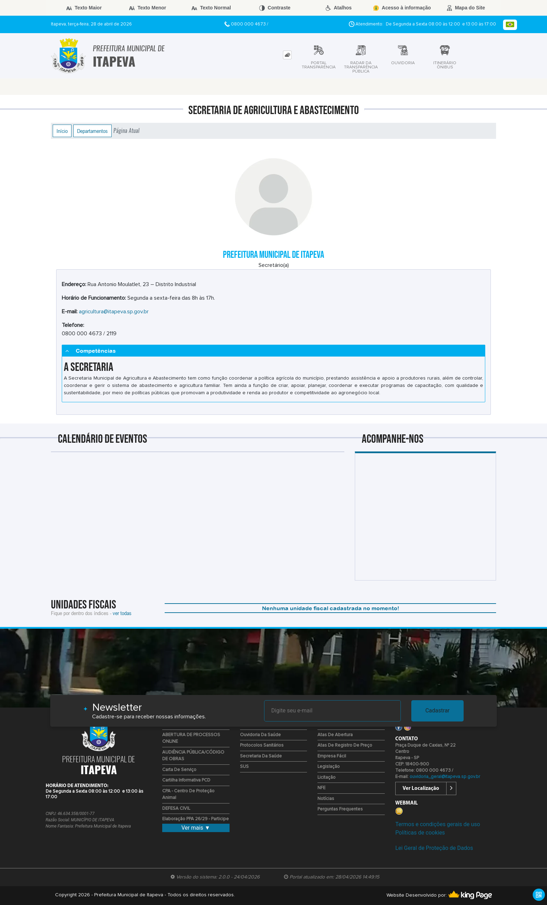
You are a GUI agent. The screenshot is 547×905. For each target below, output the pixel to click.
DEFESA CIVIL (176, 808)
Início (62, 130)
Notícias (325, 798)
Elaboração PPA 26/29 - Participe (195, 819)
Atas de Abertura (335, 735)
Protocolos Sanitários (262, 745)
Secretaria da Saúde (261, 756)
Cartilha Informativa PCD (186, 780)
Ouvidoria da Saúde (260, 735)
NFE (321, 788)
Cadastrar (437, 710)
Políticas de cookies (420, 832)
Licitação (326, 777)
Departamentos (92, 130)
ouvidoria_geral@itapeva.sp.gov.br (445, 777)
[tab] (287, 55)
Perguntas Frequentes (340, 809)
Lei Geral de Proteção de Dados (434, 848)
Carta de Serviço (179, 770)
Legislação (328, 766)
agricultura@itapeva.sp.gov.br (114, 311)
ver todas (122, 612)
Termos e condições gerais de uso (437, 824)
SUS (244, 766)
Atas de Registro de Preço (344, 745)
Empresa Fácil (331, 756)
